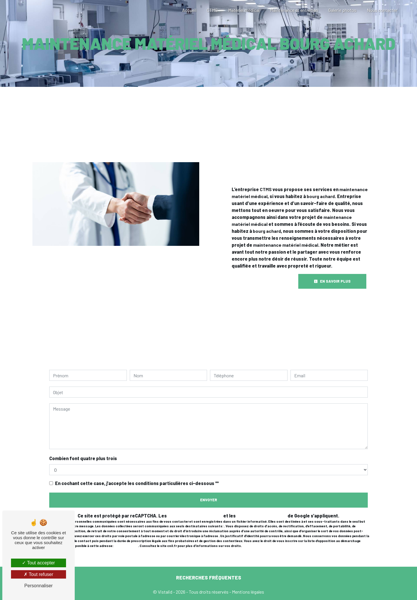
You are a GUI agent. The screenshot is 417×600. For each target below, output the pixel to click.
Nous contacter (382, 10)
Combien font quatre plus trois (83, 458)
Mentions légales (247, 591)
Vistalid (165, 591)
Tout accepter (38, 562)
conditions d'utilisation (262, 515)
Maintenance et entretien (294, 10)
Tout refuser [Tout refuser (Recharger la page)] (38, 574)
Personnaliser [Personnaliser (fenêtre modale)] (38, 585)
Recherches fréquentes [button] (208, 577)
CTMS (212, 10)
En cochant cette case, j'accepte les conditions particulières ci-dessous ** (137, 483)
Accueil (189, 10)
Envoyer (208, 499)
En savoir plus (332, 281)
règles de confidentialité (195, 515)
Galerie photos (342, 10)
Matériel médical (243, 10)
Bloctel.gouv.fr (126, 546)
